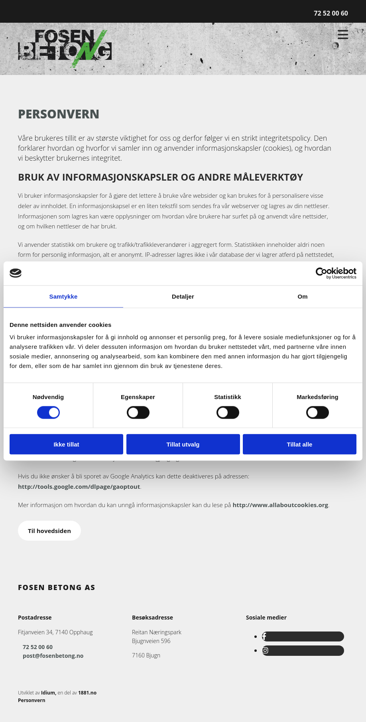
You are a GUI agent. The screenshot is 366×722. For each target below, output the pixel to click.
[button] (49, 531)
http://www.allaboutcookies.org (280, 505)
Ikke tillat (66, 444)
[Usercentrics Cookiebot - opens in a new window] (321, 273)
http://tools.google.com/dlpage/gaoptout (79, 486)
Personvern (31, 700)
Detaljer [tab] (183, 296)
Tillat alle (300, 444)
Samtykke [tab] (63, 296)
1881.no (87, 692)
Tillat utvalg (182, 444)
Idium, (48, 692)
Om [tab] (302, 296)
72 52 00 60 (331, 13)
